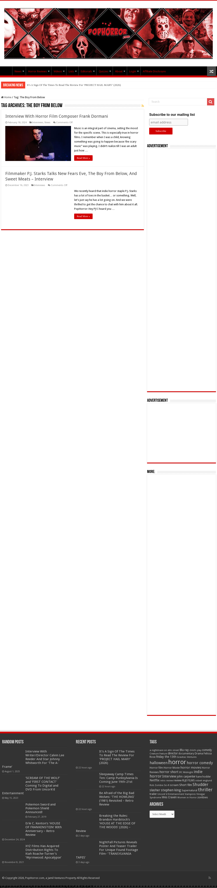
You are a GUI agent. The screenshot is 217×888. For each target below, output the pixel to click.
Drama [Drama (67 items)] (199, 753)
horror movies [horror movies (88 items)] (190, 767)
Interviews (37, 122)
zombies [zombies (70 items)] (202, 797)
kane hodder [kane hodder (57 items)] (203, 776)
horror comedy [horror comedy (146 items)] (200, 763)
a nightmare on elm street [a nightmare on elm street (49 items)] (164, 750)
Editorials (86, 71)
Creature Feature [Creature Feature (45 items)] (158, 753)
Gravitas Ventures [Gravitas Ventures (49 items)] (187, 756)
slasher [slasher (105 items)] (155, 790)
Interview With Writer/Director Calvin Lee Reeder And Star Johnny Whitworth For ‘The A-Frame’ (33, 759)
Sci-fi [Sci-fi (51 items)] (166, 785)
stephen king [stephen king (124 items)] (171, 790)
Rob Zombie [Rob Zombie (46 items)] (156, 785)
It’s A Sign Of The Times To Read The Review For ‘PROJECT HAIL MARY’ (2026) (74, 85)
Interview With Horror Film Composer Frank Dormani (56, 116)
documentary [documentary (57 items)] (186, 753)
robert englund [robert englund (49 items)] (203, 780)
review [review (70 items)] (178, 780)
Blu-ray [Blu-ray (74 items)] (184, 750)
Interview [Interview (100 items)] (169, 776)
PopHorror (6, 70)
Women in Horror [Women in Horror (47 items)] (187, 797)
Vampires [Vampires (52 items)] (190, 794)
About (118, 71)
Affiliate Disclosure (154, 71)
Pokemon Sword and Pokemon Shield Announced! (40, 808)
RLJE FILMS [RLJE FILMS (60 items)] (188, 780)
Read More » (83, 158)
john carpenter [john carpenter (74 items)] (186, 776)
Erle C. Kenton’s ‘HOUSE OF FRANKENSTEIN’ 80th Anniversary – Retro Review (43, 829)
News (18, 71)
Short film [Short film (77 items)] (185, 785)
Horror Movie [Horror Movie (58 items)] (172, 767)
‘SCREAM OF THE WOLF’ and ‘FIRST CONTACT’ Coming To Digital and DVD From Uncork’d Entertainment (31, 785)
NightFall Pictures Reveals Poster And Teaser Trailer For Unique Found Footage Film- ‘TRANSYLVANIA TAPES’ (107, 849)
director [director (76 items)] (173, 753)
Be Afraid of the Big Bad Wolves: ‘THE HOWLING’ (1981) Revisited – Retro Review (116, 798)
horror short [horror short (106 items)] (168, 772)
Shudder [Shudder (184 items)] (200, 784)
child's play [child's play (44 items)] (195, 750)
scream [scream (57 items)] (174, 785)
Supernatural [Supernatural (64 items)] (189, 790)
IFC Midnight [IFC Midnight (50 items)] (186, 772)
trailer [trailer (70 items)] (153, 794)
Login (132, 71)
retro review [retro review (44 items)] (166, 780)
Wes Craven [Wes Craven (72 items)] (169, 797)
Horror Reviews (37, 71)
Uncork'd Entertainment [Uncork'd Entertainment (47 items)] (170, 794)
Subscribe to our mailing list (172, 114)
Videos (58, 71)
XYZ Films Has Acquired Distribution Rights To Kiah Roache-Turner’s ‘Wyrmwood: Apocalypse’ (43, 851)
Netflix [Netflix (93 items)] (155, 780)
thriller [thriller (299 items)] (205, 789)
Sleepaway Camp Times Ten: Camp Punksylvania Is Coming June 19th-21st (118, 778)
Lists (71, 71)
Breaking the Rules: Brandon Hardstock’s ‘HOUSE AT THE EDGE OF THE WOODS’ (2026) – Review (105, 823)
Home (6, 97)
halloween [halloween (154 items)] (159, 763)
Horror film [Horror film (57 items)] (156, 767)
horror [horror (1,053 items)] (177, 762)
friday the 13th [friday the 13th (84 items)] (166, 756)
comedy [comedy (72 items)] (207, 750)
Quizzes (103, 71)
